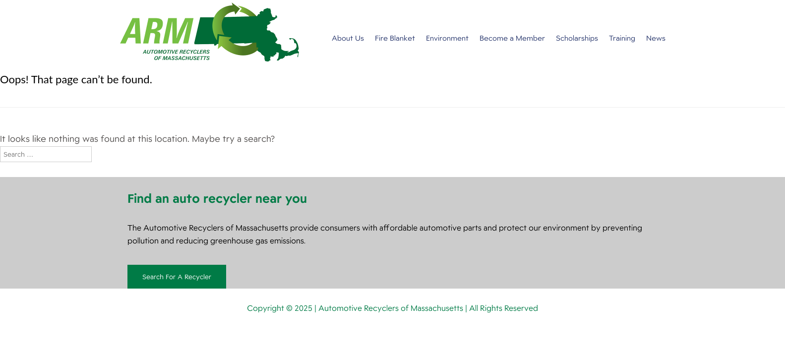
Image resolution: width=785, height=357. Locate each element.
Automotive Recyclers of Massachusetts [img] (209, 31)
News (655, 38)
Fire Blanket (395, 38)
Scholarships (577, 38)
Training (622, 38)
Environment (447, 38)
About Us (348, 38)
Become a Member (512, 38)
